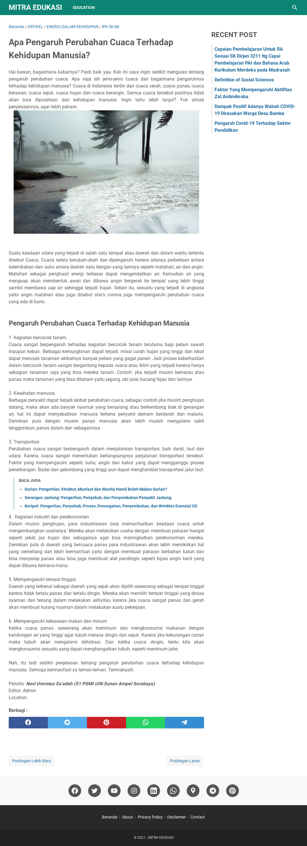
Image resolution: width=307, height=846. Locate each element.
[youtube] (114, 790)
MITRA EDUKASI (35, 7)
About (127, 817)
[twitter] (67, 722)
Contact (197, 817)
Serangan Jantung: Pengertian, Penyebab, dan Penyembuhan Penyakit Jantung (98, 497)
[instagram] (134, 790)
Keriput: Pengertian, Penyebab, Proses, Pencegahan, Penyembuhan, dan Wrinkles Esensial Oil (111, 506)
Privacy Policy (150, 817)
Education (84, 7)
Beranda (109, 817)
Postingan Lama (185, 761)
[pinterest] (106, 722)
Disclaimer (176, 817)
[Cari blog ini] (294, 7)
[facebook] (28, 722)
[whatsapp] (145, 722)
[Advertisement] (254, 181)
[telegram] (184, 722)
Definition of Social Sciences (244, 80)
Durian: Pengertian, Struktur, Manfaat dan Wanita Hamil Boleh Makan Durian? (96, 489)
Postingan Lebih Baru (31, 761)
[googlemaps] (193, 790)
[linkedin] (153, 790)
